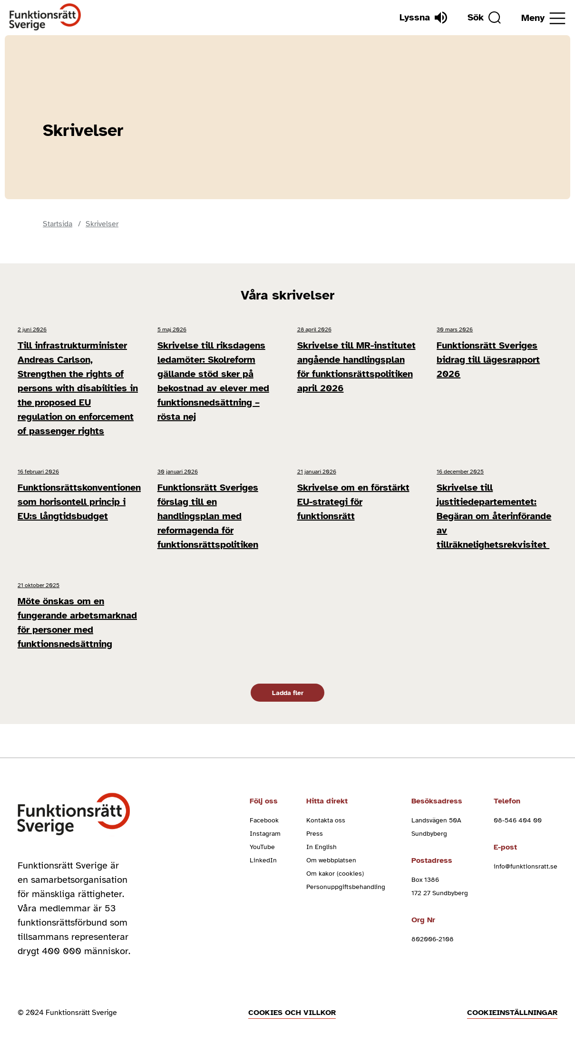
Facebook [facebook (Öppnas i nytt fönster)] (264, 820)
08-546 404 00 (518, 820)
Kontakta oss (325, 820)
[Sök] (484, 17)
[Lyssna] (423, 17)
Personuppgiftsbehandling (345, 887)
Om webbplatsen (331, 860)
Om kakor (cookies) (335, 873)
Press (314, 834)
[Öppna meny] (543, 18)
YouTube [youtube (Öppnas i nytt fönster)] (262, 847)
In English (321, 847)
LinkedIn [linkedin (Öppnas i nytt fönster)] (263, 860)
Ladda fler (287, 693)
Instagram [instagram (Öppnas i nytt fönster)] (265, 834)
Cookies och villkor (292, 1012)
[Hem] (45, 17)
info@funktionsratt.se (525, 866)
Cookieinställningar (512, 1012)
